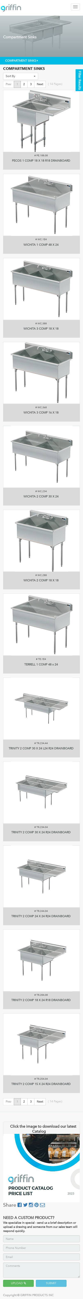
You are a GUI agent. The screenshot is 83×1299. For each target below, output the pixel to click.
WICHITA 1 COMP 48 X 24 (40, 245)
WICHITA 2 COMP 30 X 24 (40, 496)
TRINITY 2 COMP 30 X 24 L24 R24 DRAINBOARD (41, 748)
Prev (8, 84)
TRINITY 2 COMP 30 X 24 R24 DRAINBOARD (41, 832)
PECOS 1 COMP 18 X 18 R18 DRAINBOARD (41, 160)
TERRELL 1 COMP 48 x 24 (41, 664)
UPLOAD (18, 1283)
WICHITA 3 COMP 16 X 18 (40, 412)
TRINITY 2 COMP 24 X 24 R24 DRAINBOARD (41, 916)
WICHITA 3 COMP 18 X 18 (40, 328)
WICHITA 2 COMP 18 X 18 (40, 580)
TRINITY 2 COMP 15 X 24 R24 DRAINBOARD (41, 1084)
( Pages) (55, 84)
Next (40, 84)
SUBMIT (51, 1283)
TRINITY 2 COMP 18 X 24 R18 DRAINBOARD (41, 1000)
